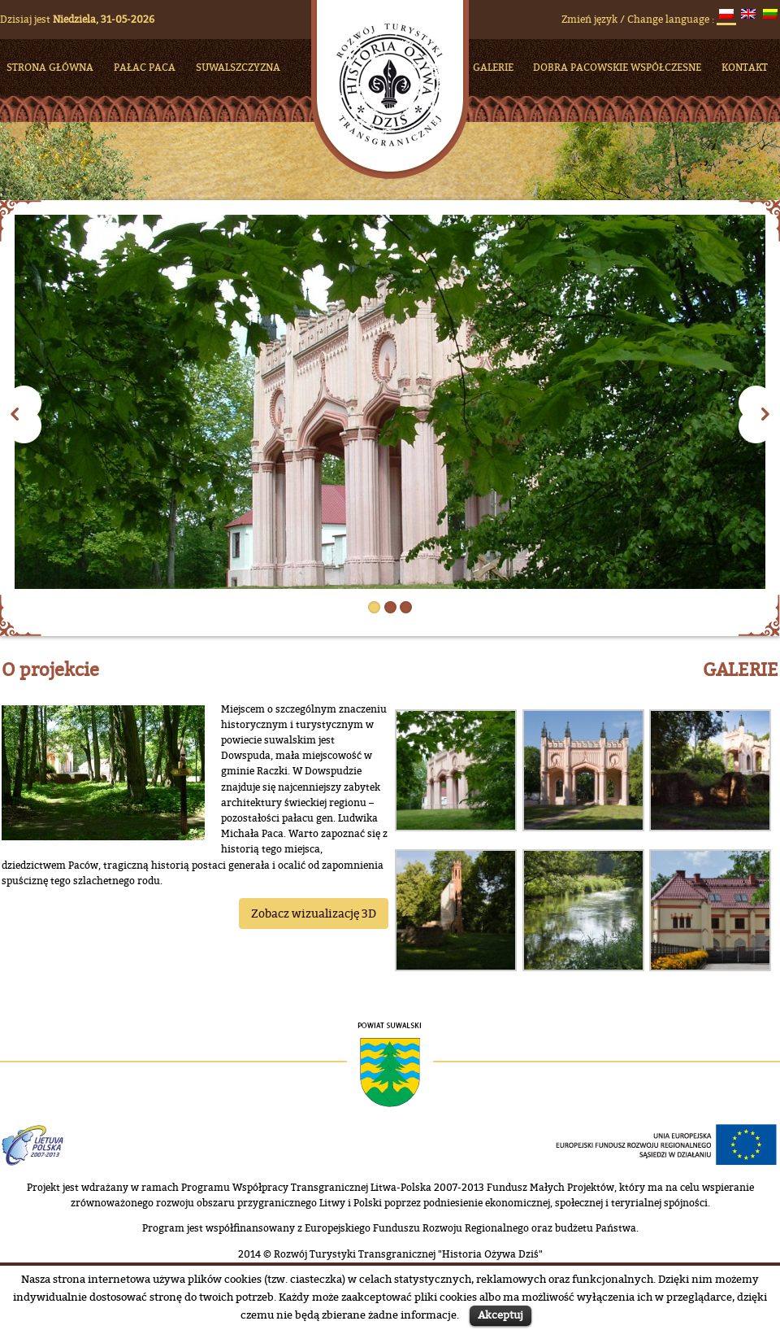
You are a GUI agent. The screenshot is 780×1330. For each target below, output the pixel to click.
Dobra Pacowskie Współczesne (617, 67)
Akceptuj (500, 1314)
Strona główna (49, 67)
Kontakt (745, 67)
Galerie (493, 67)
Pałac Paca (145, 67)
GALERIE (740, 669)
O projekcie (50, 669)
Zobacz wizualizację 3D (313, 913)
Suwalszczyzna (238, 67)
